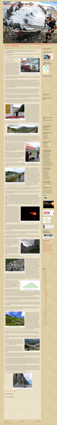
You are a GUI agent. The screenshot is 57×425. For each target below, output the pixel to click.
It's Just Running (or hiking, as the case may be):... (46, 294)
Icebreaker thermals (8, 81)
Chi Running (44, 242)
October (46, 285)
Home (23, 421)
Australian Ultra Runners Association (48, 249)
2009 (44, 325)
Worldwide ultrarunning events (47, 244)
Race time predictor (45, 243)
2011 (44, 322)
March (45, 314)
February (46, 316)
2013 (44, 281)
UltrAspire (26, 80)
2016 (44, 277)
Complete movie (45, 95)
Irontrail (11, 54)
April (45, 313)
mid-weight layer (16, 81)
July (45, 309)
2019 (44, 273)
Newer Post (6, 421)
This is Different (46, 299)
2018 (44, 274)
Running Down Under (18, 4)
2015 (44, 278)
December (45, 283)
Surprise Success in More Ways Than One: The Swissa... (46, 304)
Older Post (39, 421)
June (45, 310)
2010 (44, 323)
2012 (44, 321)
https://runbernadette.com (46, 123)
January (46, 318)
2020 (44, 272)
